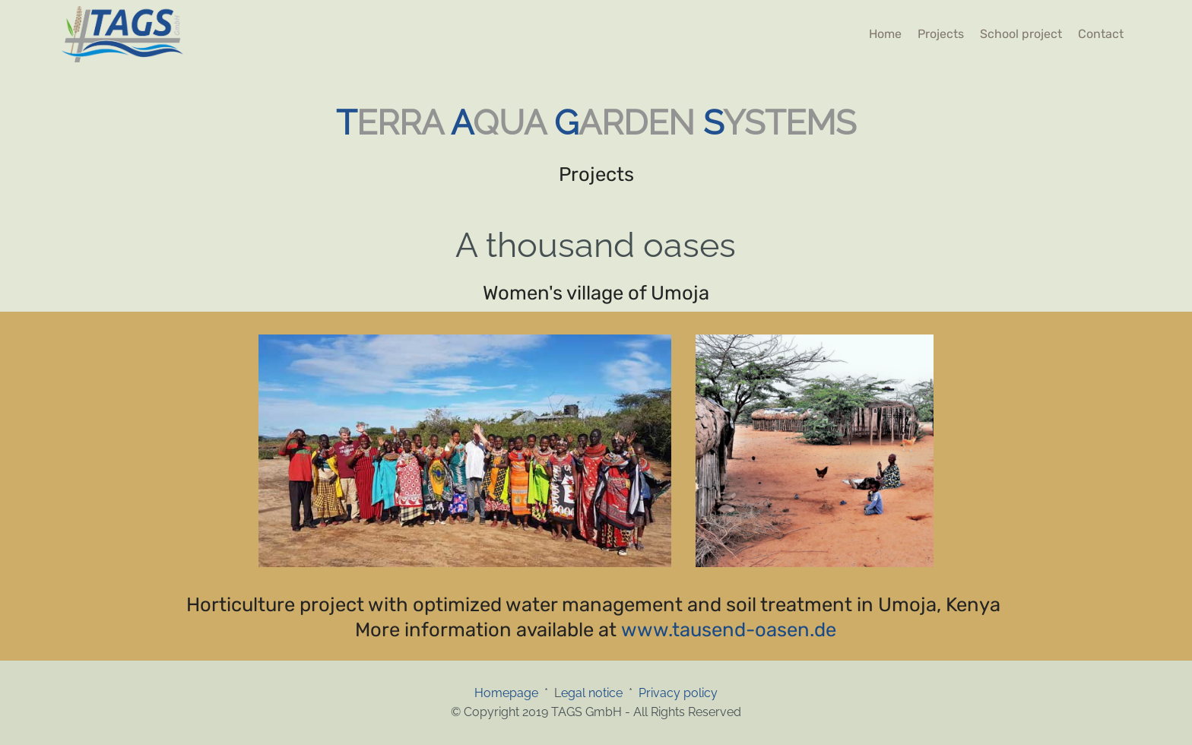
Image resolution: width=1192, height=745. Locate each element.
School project (1021, 34)
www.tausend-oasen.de (728, 629)
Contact (1101, 34)
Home (885, 34)
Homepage (509, 693)
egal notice (592, 693)
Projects (941, 34)
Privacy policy (678, 693)
